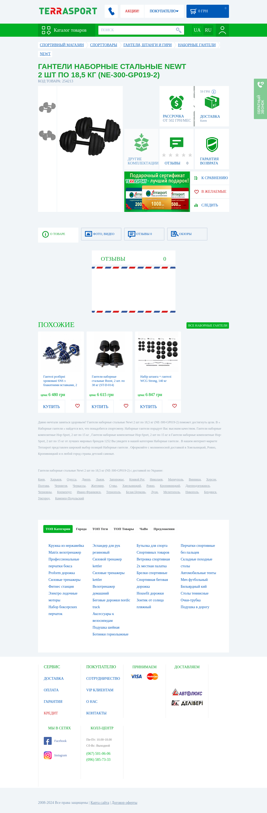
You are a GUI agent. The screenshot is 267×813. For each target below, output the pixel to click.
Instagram (55, 755)
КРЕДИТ (51, 713)
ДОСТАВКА (54, 679)
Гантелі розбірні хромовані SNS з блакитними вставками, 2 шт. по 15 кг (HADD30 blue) (60, 385)
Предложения (164, 529)
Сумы (113, 486)
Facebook (55, 741)
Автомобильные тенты (198, 573)
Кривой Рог (136, 479)
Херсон (211, 479)
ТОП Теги (100, 529)
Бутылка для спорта (152, 546)
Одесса (71, 479)
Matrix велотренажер (65, 552)
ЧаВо (144, 529)
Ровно (150, 486)
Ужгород (44, 498)
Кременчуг (64, 492)
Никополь (192, 492)
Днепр (86, 479)
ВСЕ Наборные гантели (207, 325)
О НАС (91, 702)
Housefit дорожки (150, 593)
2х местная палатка (152, 566)
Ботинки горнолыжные (111, 634)
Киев (41, 479)
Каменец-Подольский (69, 498)
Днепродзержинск (197, 486)
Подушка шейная (106, 627)
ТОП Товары (124, 529)
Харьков (55, 479)
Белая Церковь (135, 492)
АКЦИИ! (132, 11)
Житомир (97, 486)
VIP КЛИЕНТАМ (100, 690)
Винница (195, 479)
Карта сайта (99, 803)
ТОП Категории (58, 529)
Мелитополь (171, 492)
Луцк (154, 492)
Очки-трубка (191, 600)
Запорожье (116, 479)
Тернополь (113, 492)
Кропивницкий (170, 486)
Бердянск (210, 492)
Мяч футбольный (194, 580)
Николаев (156, 479)
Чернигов (61, 486)
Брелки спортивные (152, 573)
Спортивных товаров (153, 552)
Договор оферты (124, 803)
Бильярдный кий (194, 587)
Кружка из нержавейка (66, 546)
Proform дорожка (62, 573)
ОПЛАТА (51, 690)
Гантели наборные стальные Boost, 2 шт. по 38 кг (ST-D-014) (108, 381)
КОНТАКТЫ (96, 713)
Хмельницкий (131, 486)
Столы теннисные (195, 593)
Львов (100, 479)
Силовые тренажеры (65, 580)
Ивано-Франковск (89, 492)
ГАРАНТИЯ (53, 702)
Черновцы (45, 492)
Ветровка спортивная (153, 559)
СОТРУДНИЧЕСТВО (103, 679)
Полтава (43, 486)
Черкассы (79, 486)
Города (81, 529)
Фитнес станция (61, 587)
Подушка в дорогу (195, 607)
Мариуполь (175, 479)
